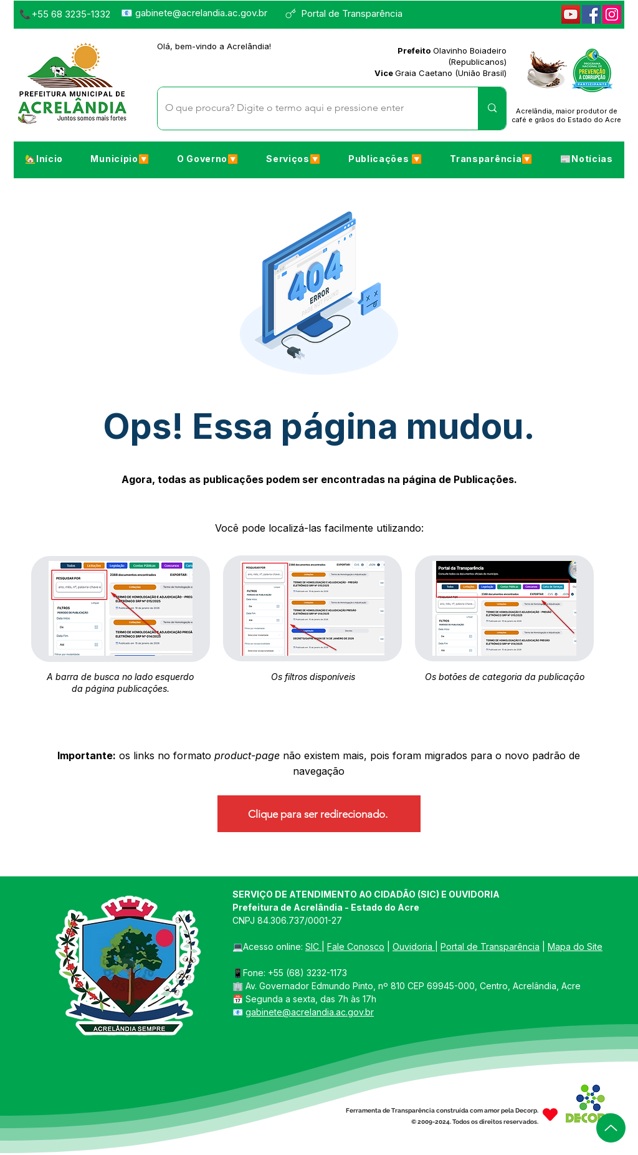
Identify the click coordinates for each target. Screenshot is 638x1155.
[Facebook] (591, 14)
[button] (119, 158)
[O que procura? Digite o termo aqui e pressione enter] (308, 108)
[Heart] (550, 1114)
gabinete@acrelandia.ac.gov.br (201, 13)
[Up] (611, 1128)
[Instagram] (611, 14)
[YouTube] (570, 14)
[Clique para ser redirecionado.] (319, 813)
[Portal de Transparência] (349, 13)
